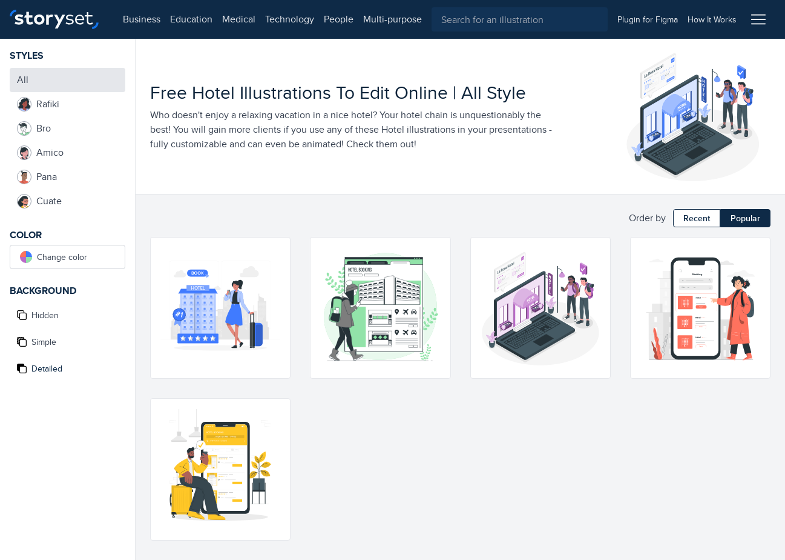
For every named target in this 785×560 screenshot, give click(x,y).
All (22, 80)
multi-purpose (387, 19)
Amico (40, 152)
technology (284, 19)
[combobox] (517, 19)
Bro (34, 128)
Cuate (39, 201)
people (334, 19)
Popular (745, 218)
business (137, 19)
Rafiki (38, 104)
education (186, 19)
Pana (37, 177)
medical (234, 19)
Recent (696, 218)
